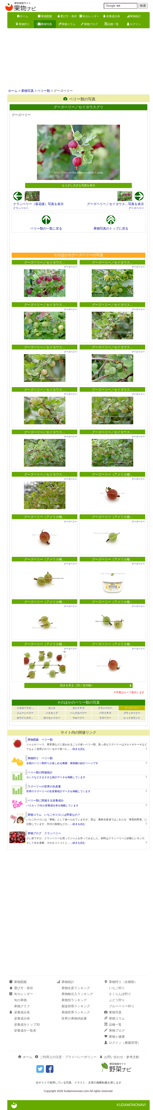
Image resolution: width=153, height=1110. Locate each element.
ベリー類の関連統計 (40, 772)
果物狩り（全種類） (120, 982)
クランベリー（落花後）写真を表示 (38, 204)
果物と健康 (114, 1036)
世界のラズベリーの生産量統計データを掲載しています (58, 791)
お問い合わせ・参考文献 (119, 1057)
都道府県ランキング (75, 1006)
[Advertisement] (76, 59)
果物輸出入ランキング (77, 994)
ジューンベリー (25, 713)
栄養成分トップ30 (27, 1024)
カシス (51, 708)
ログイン (134, 24)
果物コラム (67, 24)
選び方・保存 (67, 16)
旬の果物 (20, 1000)
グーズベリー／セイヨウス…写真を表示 (115, 204)
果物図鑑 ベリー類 (40, 739)
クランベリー (20, 208)
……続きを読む (76, 749)
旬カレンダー (89, 16)
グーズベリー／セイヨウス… (44, 262)
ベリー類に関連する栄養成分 (46, 800)
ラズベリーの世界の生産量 (44, 786)
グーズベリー (136, 208)
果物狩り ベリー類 (40, 758)
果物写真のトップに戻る (111, 228)
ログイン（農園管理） (122, 1042)
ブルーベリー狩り (121, 1006)
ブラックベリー (132, 713)
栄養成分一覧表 (25, 1030)
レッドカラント (132, 717)
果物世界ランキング (75, 1012)
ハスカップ (52, 713)
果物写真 (45, 24)
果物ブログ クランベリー (44, 833)
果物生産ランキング (75, 988)
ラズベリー (105, 717)
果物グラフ (22, 1006)
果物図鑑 (45, 16)
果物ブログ (89, 24)
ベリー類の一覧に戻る (46, 228)
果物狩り (22, 24)
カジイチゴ (78, 708)
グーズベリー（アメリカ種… (112, 474)
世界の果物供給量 (74, 1018)
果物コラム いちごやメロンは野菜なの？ (54, 814)
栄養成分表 (111, 16)
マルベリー (78, 717)
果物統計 (134, 16)
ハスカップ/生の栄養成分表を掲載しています (52, 805)
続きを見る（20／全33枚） (96, 685)
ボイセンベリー (51, 717)
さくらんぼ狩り (120, 994)
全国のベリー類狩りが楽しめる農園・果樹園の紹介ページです (62, 763)
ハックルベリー (78, 713)
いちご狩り (117, 988)
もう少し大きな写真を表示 (78, 185)
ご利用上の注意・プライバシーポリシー (66, 1057)
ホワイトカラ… (25, 717)
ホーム (22, 16)
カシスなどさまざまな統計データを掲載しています (55, 777)
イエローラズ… (25, 708)
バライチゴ (105, 713)
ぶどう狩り (117, 1000)
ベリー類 (43, 90)
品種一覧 (111, 24)
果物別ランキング (74, 1000)
